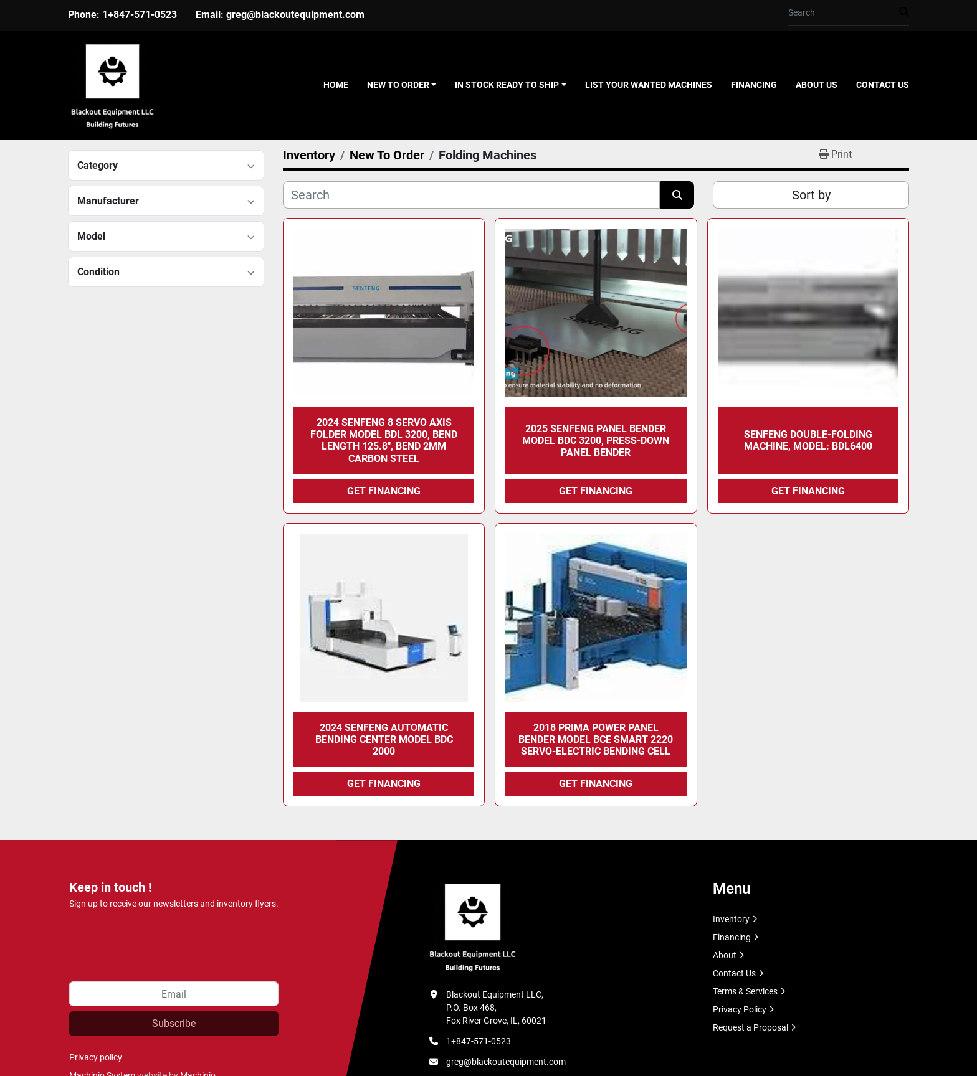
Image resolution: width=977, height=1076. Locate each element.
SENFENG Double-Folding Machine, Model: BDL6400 (808, 440)
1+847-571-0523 (139, 15)
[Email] (174, 993)
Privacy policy (95, 1057)
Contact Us (882, 85)
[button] (402, 85)
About (724, 955)
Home (335, 85)
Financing (754, 85)
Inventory (731, 919)
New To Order (398, 85)
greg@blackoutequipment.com (295, 15)
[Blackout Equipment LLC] (472, 926)
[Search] (843, 12)
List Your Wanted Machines (648, 85)
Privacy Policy (739, 1009)
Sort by (811, 194)
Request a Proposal (750, 1027)
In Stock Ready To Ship (507, 85)
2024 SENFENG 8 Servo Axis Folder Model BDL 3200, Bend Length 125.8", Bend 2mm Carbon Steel (383, 441)
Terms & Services (745, 991)
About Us (816, 85)
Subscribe (174, 1023)
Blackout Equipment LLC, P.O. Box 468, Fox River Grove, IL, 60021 (496, 1007)
